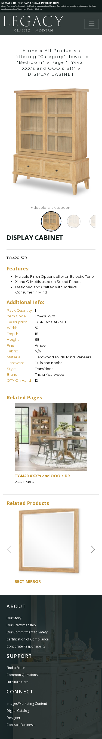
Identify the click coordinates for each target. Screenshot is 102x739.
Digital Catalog (18, 710)
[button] (93, 549)
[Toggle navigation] (91, 24)
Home (30, 50)
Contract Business (20, 724)
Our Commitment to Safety (27, 632)
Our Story (14, 618)
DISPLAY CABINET (51, 74)
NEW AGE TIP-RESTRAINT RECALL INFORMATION (30, 2)
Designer (13, 717)
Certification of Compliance (28, 639)
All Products (60, 50)
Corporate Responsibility (26, 646)
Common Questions (22, 674)
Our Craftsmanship (21, 625)
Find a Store (16, 667)
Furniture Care (18, 682)
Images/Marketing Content (27, 703)
